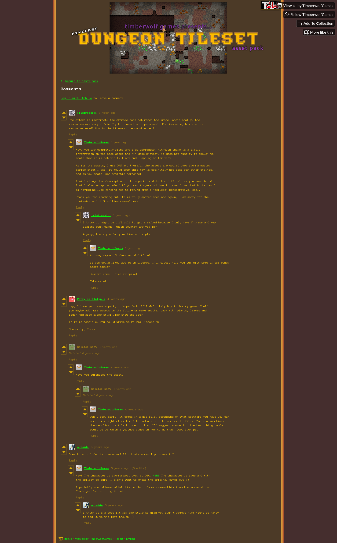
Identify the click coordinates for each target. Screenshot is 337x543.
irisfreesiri (87, 112)
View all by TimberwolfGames (93, 538)
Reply (73, 134)
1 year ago (107, 112)
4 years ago (116, 298)
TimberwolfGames (96, 142)
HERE (156, 475)
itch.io (68, 538)
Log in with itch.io (76, 97)
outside (83, 446)
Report (119, 538)
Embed (130, 538)
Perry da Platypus (91, 298)
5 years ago (100, 446)
